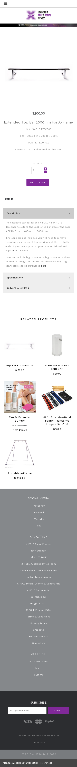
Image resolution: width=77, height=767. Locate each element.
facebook (38, 512)
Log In (38, 668)
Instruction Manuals (38, 577)
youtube (38, 519)
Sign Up (38, 674)
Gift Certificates (38, 661)
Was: (15, 425)
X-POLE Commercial (38, 590)
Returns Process (38, 636)
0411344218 (38, 742)
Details (9, 198)
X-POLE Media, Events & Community (38, 583)
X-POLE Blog (38, 596)
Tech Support (38, 550)
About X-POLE (39, 557)
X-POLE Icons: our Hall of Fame (38, 570)
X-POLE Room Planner (38, 544)
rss (38, 525)
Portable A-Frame (20, 473)
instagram (38, 505)
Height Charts (38, 603)
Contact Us (38, 642)
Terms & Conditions (38, 616)
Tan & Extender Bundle (20, 419)
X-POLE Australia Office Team (38, 563)
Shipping (38, 629)
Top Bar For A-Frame (20, 365)
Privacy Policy (38, 623)
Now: (16, 429)
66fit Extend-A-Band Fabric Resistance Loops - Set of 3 (57, 421)
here (14, 250)
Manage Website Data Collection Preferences (27, 762)
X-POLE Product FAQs (38, 610)
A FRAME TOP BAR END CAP (57, 367)
